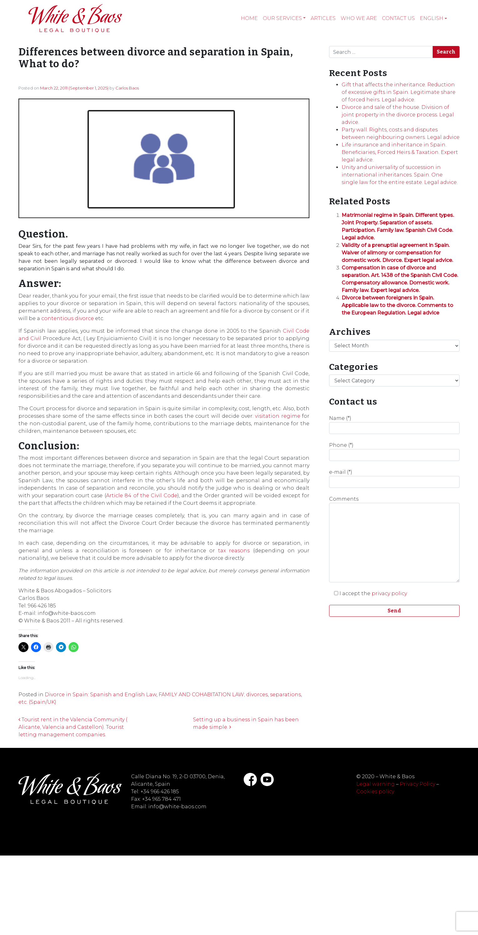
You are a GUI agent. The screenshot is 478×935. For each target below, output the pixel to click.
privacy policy (389, 593)
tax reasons (234, 551)
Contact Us (398, 18)
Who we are (359, 18)
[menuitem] (433, 18)
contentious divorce (67, 318)
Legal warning (375, 784)
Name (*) (394, 424)
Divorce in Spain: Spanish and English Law (100, 694)
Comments (394, 539)
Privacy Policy (417, 784)
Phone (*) (394, 451)
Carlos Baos (127, 87)
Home (249, 18)
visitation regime (277, 416)
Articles (323, 18)
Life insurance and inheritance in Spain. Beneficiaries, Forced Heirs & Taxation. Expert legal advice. (400, 152)
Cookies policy (375, 791)
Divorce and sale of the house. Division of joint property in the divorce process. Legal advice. (398, 114)
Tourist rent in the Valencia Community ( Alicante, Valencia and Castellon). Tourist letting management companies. (72, 727)
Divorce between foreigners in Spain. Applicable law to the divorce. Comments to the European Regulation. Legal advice (397, 305)
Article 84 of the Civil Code (141, 495)
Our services (282, 18)
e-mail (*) (394, 478)
